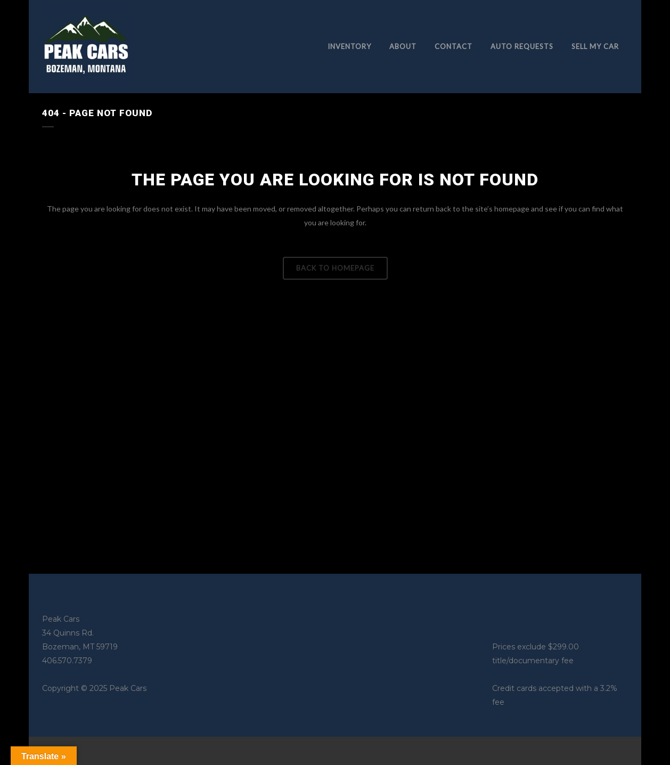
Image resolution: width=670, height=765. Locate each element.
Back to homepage (335, 268)
